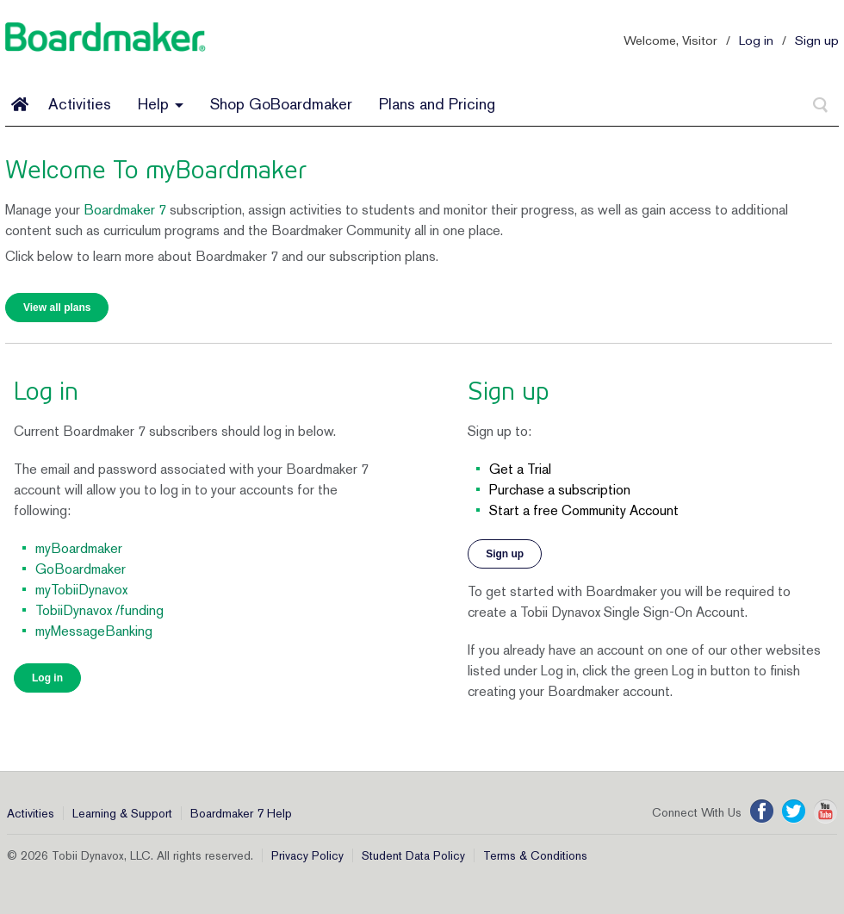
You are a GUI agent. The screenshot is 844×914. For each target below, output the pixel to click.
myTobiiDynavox (81, 589)
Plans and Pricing (437, 104)
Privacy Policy (307, 855)
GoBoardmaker (80, 569)
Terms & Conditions (535, 855)
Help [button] (160, 104)
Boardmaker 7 (125, 210)
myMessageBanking (93, 631)
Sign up (817, 40)
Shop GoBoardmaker (281, 104)
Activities (79, 104)
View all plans (56, 308)
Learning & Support (122, 813)
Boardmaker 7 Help (241, 813)
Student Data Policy (413, 855)
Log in (756, 40)
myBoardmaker (78, 548)
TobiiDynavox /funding (99, 610)
